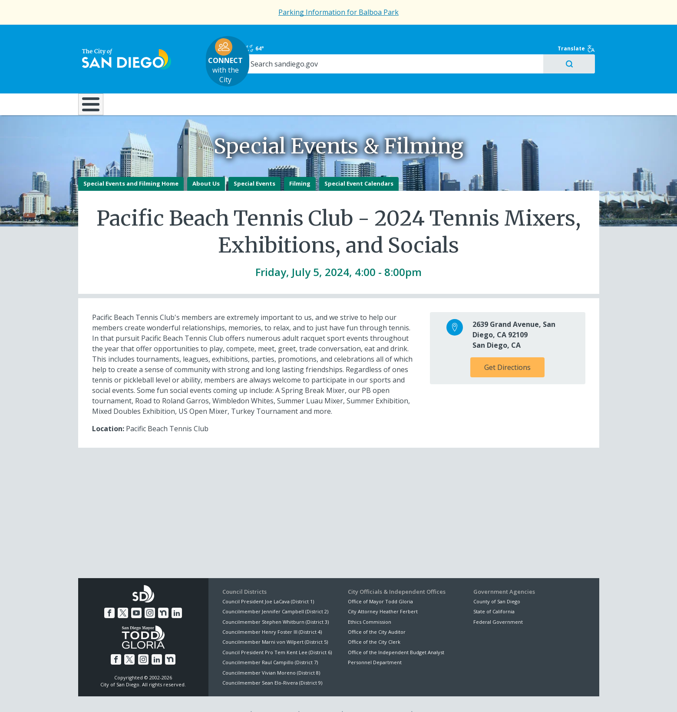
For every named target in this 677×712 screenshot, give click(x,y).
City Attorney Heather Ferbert (383, 592)
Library (387, 77)
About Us (206, 164)
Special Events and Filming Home (130, 164)
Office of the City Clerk (374, 622)
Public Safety (470, 77)
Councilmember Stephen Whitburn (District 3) (275, 602)
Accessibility (320, 695)
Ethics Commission (369, 602)
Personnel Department (375, 642)
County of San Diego (496, 582)
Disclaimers (230, 695)
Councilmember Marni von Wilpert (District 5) (275, 622)
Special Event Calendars (358, 164)
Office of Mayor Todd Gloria (380, 582)
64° (478, 36)
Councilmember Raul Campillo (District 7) (270, 642)
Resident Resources (229, 77)
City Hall (556, 77)
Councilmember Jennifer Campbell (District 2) (275, 592)
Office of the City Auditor (377, 612)
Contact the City (437, 695)
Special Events (254, 164)
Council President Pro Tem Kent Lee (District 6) (277, 632)
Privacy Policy (274, 695)
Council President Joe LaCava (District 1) (268, 582)
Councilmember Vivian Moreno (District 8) (271, 653)
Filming (299, 164)
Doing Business (308, 77)
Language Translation (376, 695)
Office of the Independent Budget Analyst (396, 632)
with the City (336, 48)
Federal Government (498, 602)
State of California (494, 592)
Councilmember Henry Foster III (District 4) (272, 612)
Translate (580, 36)
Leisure (151, 77)
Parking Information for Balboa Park (338, 12)
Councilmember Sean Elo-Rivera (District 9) (272, 663)
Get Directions (507, 348)
